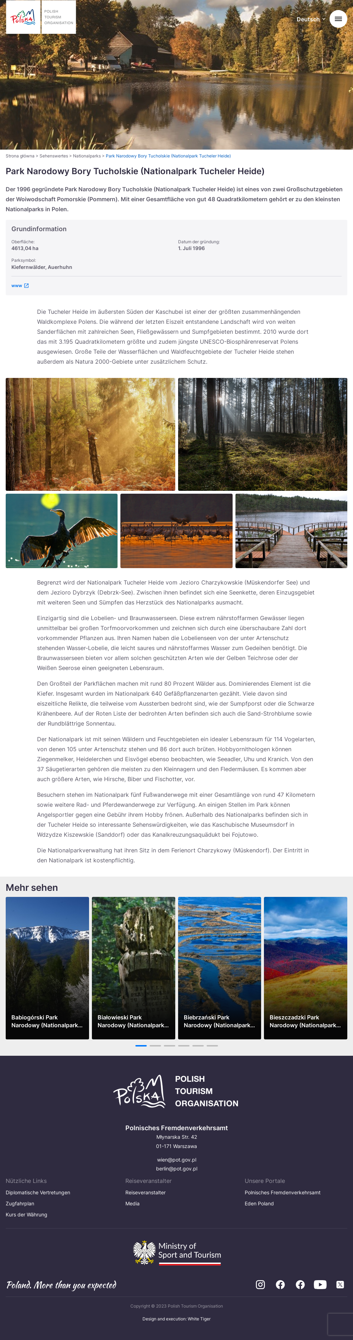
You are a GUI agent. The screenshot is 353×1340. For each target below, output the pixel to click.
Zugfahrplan (20, 1203)
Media (132, 1203)
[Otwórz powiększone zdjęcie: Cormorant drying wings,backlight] (62, 531)
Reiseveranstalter (145, 1192)
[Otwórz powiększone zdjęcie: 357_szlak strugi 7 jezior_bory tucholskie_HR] (291, 531)
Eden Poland (259, 1203)
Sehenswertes (54, 156)
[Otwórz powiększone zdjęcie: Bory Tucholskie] (263, 434)
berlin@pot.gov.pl (176, 1168)
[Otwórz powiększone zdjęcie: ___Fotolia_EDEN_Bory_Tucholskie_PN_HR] (176, 531)
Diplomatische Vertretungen (38, 1192)
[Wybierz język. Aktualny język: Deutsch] (311, 20)
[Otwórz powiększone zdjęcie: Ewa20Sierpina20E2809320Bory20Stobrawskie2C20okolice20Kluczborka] (90, 434)
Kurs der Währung (26, 1214)
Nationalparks (87, 156)
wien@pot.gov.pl (176, 1160)
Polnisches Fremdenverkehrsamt (283, 1192)
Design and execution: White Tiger (176, 1318)
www (16, 285)
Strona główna (20, 156)
